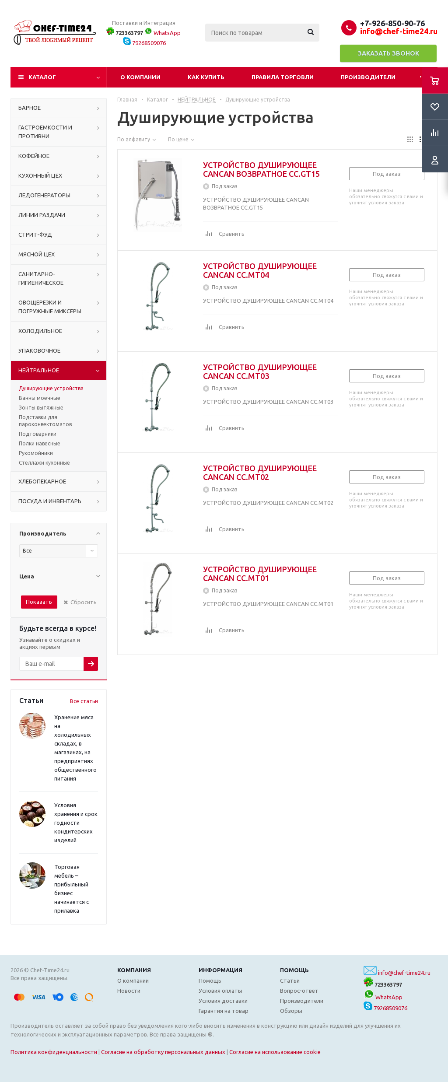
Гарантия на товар (223, 1011)
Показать (39, 602)
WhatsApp (162, 33)
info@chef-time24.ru (404, 973)
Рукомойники (36, 453)
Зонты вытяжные (41, 407)
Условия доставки (223, 1001)
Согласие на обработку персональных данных (163, 1052)
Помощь (294, 970)
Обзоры (291, 1011)
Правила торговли (283, 77)
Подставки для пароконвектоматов (45, 420)
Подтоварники (37, 434)
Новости (128, 990)
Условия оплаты (220, 990)
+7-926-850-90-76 (392, 23)
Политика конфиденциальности (53, 1052)
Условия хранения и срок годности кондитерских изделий (76, 822)
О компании (140, 77)
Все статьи (84, 701)
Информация (220, 970)
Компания (134, 970)
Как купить (206, 77)
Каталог (42, 77)
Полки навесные (39, 443)
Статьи (290, 980)
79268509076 (144, 43)
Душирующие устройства (51, 388)
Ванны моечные (39, 398)
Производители (368, 77)
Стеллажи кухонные (44, 463)
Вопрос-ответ (299, 990)
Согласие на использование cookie (275, 1052)
